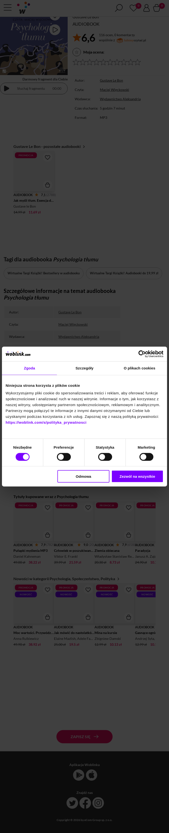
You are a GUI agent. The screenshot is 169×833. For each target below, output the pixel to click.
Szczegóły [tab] (84, 368)
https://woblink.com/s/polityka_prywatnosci (46, 422)
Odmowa (83, 476)
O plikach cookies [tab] (139, 368)
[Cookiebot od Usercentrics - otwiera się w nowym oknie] (142, 353)
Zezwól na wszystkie (137, 476)
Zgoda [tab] (29, 368)
